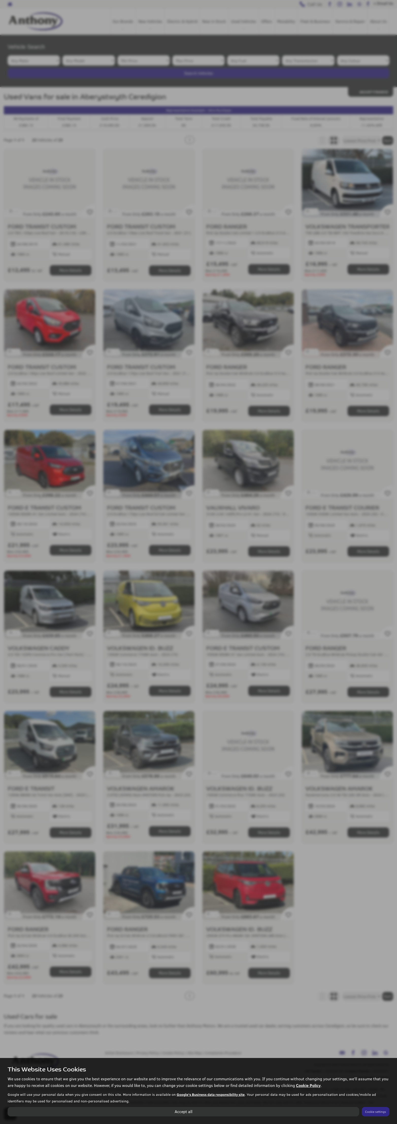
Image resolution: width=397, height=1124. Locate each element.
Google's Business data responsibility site (211, 1094)
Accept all (183, 1111)
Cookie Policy (308, 1085)
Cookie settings (375, 1112)
